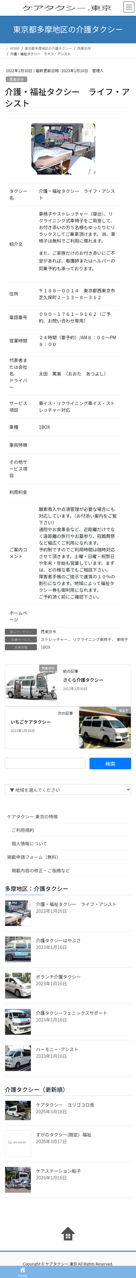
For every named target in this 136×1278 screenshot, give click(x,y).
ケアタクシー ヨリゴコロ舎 (65, 1104)
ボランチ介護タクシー (58, 976)
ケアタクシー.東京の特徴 (32, 816)
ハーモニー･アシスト (57, 1049)
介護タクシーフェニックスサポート (71, 1013)
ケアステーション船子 (58, 1171)
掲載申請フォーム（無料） (34, 857)
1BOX (45, 647)
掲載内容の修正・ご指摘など (41, 870)
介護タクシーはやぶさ (58, 940)
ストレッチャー (54, 639)
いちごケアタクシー (31, 722)
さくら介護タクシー (83, 680)
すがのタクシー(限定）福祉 (63, 1134)
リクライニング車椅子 (92, 639)
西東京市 (16, 79)
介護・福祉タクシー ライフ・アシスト (76, 904)
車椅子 (122, 639)
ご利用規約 (23, 830)
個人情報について (29, 843)
